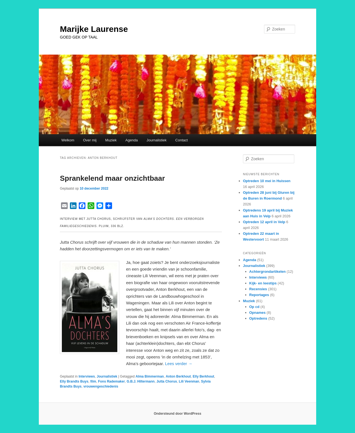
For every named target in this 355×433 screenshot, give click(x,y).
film (93, 381)
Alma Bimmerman (150, 376)
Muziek (110, 140)
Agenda (131, 140)
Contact (181, 140)
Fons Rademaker (111, 381)
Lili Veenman (189, 381)
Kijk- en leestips (263, 283)
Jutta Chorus (166, 381)
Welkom (67, 140)
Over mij (89, 140)
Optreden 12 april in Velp (264, 222)
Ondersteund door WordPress (177, 414)
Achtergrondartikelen (267, 271)
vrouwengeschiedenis (100, 386)
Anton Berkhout (178, 376)
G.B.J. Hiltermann (141, 381)
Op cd (254, 307)
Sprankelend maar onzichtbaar (112, 178)
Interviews (86, 376)
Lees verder (178, 363)
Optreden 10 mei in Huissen (266, 181)
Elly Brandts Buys (74, 381)
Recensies (258, 289)
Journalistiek (156, 140)
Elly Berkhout (203, 376)
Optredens (258, 318)
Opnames (257, 312)
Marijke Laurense (94, 29)
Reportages (259, 295)
